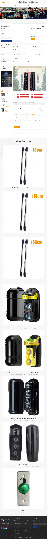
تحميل (18, 5)
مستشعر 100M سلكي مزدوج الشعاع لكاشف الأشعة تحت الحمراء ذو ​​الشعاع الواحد (23, 326)
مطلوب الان (33, 39)
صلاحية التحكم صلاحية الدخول (17, 523)
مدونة (25, 529)
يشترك (35, 526)
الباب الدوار (2, 66)
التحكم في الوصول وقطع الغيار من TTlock (5, 45)
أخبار (24, 5)
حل (25, 526)
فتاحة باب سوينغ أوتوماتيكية (5, 26)
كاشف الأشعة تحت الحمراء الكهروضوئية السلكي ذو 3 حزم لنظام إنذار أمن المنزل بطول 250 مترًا (23, 418)
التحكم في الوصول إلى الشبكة (5, 49)
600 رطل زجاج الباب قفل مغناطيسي (18, 526)
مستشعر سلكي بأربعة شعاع (22, 102)
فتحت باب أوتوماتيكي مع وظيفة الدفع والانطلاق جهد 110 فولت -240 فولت (8, 99)
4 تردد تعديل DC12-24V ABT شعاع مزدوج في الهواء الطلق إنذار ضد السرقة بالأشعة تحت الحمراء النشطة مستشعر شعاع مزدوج (23, 372)
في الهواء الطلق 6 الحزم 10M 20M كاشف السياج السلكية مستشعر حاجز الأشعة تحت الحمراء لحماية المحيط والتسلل (23, 233)
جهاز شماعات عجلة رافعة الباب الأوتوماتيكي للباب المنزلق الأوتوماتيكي (8, 104)
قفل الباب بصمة (3, 59)
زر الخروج (2, 64)
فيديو (21, 5)
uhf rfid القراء (3, 54)
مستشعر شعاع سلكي (4, 35)
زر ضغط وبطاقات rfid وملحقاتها (5, 63)
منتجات (11, 5)
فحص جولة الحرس (3, 68)
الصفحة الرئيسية (27, 520)
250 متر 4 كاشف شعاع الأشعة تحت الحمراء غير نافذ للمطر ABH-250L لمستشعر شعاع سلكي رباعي (28, 114)
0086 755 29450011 (24, 2)
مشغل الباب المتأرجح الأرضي (5, 30)
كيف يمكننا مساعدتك (6, 77)
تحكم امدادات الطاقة (3, 61)
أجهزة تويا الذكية (3, 47)
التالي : (15, 134)
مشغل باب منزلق (3, 28)
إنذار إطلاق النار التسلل (31, 102)
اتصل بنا (27, 5)
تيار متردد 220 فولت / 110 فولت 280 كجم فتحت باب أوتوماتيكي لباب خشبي (8, 94)
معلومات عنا (6, 5)
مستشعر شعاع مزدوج (42, 103)
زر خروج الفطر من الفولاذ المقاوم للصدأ (23, 510)
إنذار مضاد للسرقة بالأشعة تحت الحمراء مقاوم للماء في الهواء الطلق (22, 103)
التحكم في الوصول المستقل (4, 52)
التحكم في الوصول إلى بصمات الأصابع (18, 527)
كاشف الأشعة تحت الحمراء (34, 103)
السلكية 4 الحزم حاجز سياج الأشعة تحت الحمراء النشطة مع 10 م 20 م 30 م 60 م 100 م (28, 133)
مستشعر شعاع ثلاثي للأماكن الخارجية (21, 131)
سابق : (15, 132)
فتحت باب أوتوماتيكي (3, 42)
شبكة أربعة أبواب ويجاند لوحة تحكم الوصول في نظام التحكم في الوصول (7, 110)
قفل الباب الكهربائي (3, 56)
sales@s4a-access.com (34, 2)
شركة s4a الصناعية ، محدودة (5, 520)
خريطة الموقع (26, 530)
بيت (2, 5)
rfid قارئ (2, 57)
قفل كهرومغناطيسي (3, 50)
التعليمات (14, 5)
